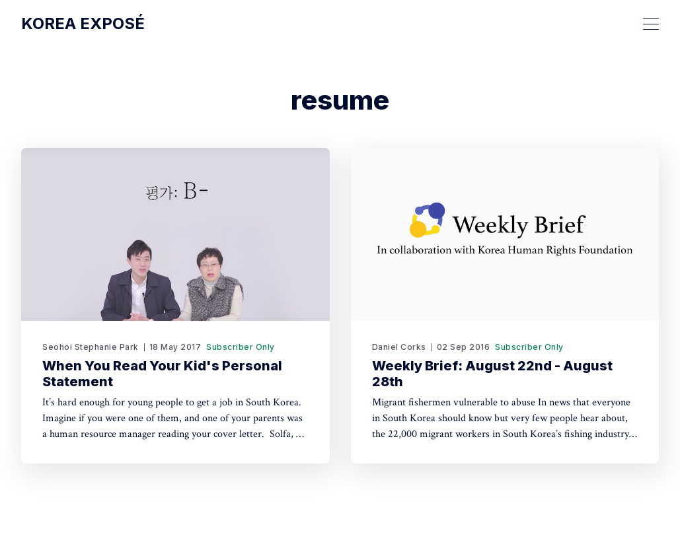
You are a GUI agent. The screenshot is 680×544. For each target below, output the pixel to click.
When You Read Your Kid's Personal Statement (162, 374)
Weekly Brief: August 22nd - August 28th (492, 374)
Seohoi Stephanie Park (90, 347)
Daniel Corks (399, 347)
